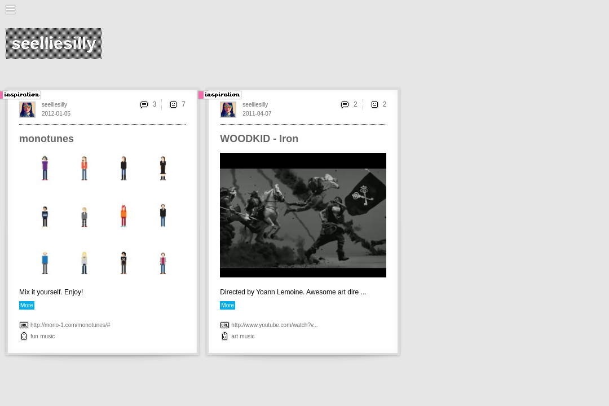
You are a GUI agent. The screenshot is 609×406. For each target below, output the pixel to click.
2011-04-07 (256, 114)
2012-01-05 (56, 114)
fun (34, 336)
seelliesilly (54, 105)
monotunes (46, 138)
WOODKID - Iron (259, 138)
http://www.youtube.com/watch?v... (274, 325)
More (26, 305)
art (234, 336)
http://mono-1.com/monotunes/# (70, 325)
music (47, 336)
